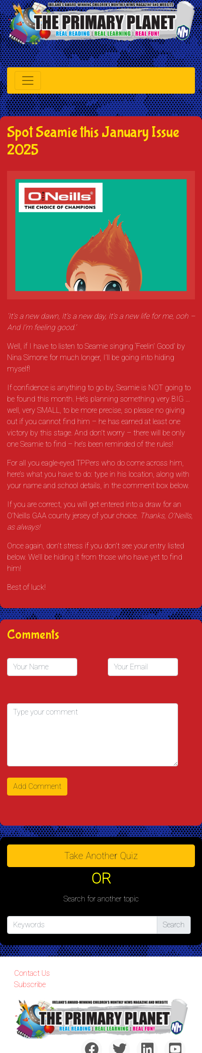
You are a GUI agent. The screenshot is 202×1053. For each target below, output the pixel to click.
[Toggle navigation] (28, 80)
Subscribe (30, 984)
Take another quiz (101, 855)
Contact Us (32, 973)
